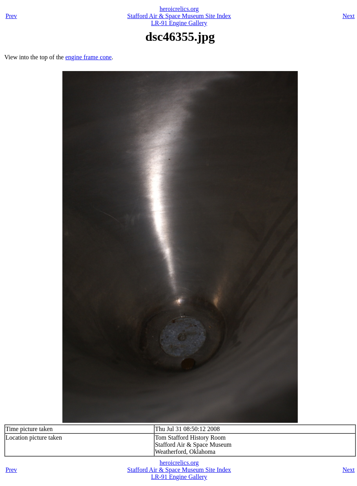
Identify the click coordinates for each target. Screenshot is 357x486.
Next (348, 16)
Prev (11, 16)
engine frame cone (88, 57)
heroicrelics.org (179, 8)
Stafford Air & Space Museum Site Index (179, 16)
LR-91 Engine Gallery (179, 23)
